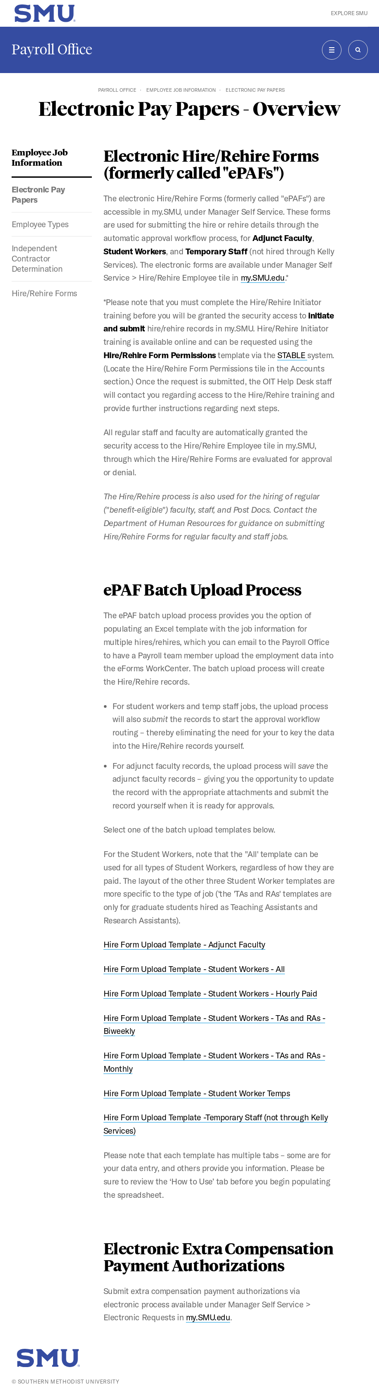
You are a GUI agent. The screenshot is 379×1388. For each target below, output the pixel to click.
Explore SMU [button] (349, 13)
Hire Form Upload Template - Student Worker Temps (196, 1093)
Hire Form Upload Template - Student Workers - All (194, 968)
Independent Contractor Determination (37, 258)
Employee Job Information (181, 90)
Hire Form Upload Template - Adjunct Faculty (184, 944)
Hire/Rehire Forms (44, 293)
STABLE (292, 355)
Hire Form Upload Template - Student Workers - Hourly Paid (210, 993)
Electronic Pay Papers (39, 194)
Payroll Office (52, 49)
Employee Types (40, 224)
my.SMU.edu (263, 277)
